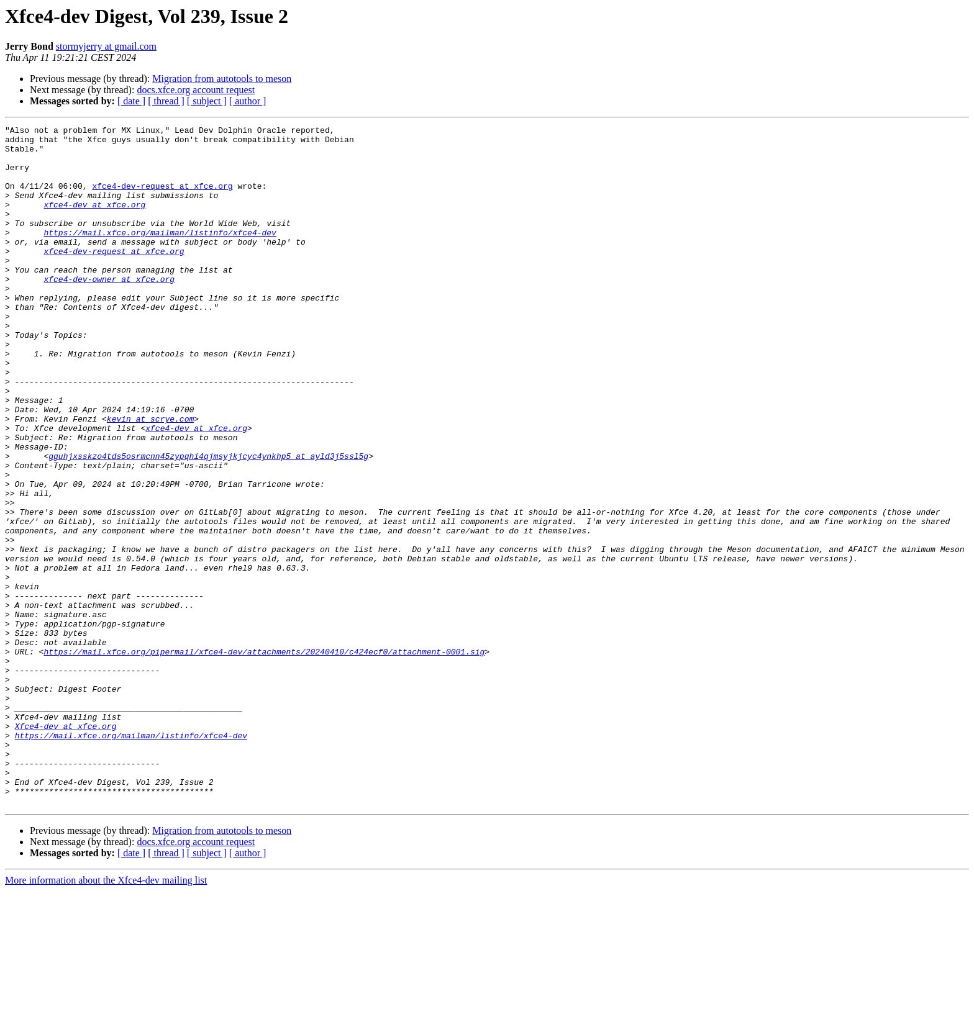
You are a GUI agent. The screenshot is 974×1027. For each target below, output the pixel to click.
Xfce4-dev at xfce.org (66, 847)
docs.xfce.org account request (196, 89)
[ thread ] (166, 101)
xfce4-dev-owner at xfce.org (109, 310)
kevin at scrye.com (150, 478)
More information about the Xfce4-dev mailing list (106, 1016)
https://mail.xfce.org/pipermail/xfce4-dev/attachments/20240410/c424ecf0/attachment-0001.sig (264, 757)
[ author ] (247, 101)
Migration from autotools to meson (221, 78)
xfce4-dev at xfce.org (94, 221)
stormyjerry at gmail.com (106, 46)
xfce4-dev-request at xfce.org (162, 198)
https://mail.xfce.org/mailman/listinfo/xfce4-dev (159, 254)
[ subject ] (207, 101)
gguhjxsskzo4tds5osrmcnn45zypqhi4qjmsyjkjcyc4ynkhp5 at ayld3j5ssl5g (208, 522)
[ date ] (131, 101)
